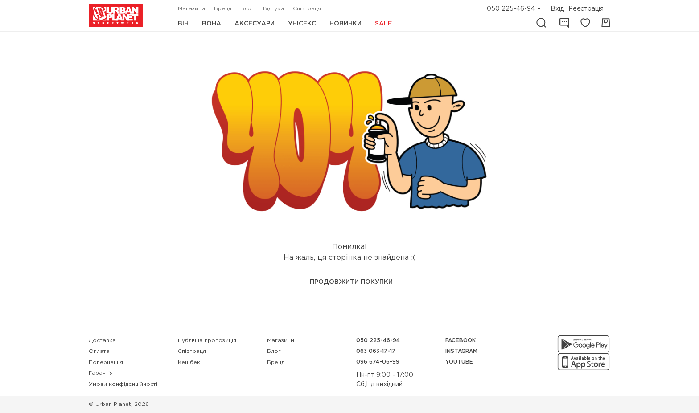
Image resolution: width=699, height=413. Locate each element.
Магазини (191, 8)
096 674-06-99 (377, 362)
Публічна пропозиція (207, 340)
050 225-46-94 (511, 9)
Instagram (461, 351)
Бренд (222, 8)
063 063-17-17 (375, 351)
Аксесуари (254, 23)
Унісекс (302, 23)
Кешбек (189, 362)
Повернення (106, 362)
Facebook (460, 340)
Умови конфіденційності (123, 384)
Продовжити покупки (351, 282)
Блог (247, 8)
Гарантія (101, 373)
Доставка (102, 340)
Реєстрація (586, 9)
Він (183, 23)
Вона (211, 23)
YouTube (459, 362)
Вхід (557, 9)
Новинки (345, 23)
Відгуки (273, 8)
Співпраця (307, 8)
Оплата (99, 351)
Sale (383, 23)
